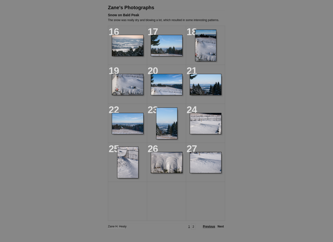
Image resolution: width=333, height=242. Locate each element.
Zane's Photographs (131, 7)
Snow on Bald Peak (123, 15)
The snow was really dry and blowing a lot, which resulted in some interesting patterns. (163, 20)
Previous (209, 226)
